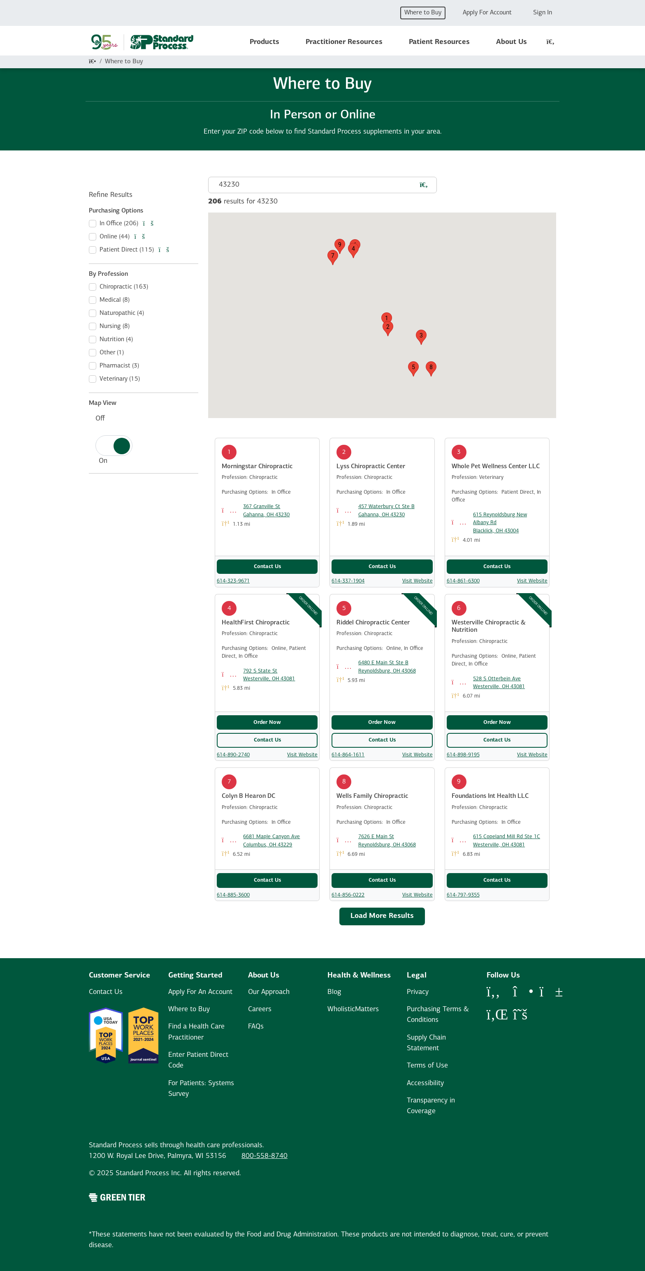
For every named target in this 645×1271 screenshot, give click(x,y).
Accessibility (425, 1083)
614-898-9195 (463, 755)
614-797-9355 (463, 895)
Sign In (542, 12)
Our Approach (269, 992)
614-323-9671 (233, 581)
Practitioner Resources (344, 42)
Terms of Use (427, 1065)
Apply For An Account (200, 992)
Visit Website (417, 581)
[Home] (92, 61)
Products (264, 42)
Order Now (267, 722)
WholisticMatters (353, 1009)
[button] (386, 320)
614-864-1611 (348, 755)
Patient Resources (439, 42)
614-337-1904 (348, 581)
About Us (511, 42)
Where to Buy (422, 12)
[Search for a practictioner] (423, 185)
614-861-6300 (463, 581)
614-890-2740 (233, 755)
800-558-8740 (264, 1156)
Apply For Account (487, 12)
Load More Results (382, 916)
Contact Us (267, 566)
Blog (334, 992)
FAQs (256, 1026)
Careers (259, 1009)
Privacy (418, 992)
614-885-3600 (233, 895)
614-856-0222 (348, 895)
